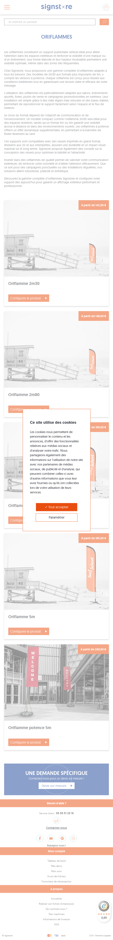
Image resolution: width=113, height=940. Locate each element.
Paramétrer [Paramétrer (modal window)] (56, 517)
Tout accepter (56, 507)
